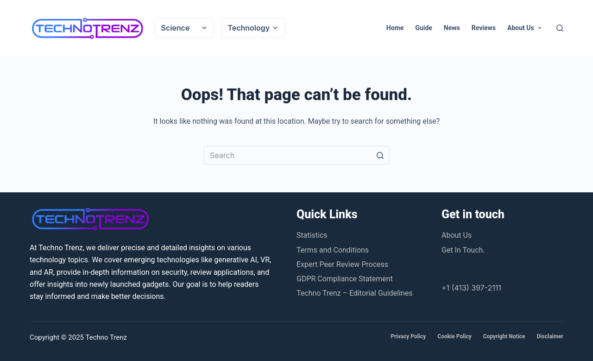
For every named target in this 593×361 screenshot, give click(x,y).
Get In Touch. (463, 250)
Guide (423, 28)
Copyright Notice (504, 336)
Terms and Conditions (332, 250)
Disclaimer (550, 336)
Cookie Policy (454, 336)
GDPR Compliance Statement (344, 278)
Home (395, 28)
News (452, 28)
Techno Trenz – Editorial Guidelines (354, 293)
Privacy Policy (408, 336)
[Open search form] (559, 28)
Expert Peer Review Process (342, 264)
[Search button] (380, 155)
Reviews (484, 28)
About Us (525, 28)
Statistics (312, 235)
